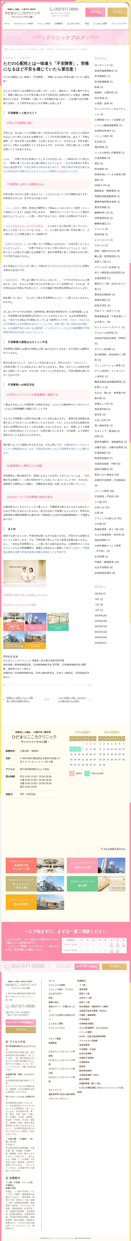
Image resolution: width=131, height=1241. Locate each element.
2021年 (99, 632)
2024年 (99, 615)
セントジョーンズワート (110, 327)
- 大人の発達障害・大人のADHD (92, 1028)
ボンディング (104, 65)
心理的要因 (102, 158)
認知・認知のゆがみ (107, 251)
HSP (99, 436)
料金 (87, 23)
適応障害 (101, 147)
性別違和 (101, 169)
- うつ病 (81, 985)
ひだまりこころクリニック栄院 (19, 604)
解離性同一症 (104, 212)
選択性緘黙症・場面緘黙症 (111, 442)
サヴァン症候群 (105, 349)
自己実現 (101, 98)
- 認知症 (81, 1066)
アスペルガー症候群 (107, 267)
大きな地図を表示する (114, 849)
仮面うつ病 (102, 261)
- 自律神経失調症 (85, 1023)
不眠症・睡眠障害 (107, 562)
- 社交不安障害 (84, 1053)
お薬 (99, 513)
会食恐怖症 (102, 278)
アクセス (117, 12)
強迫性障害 (60, 266)
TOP (6, 49)
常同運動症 (102, 76)
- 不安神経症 (83, 1019)
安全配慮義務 (104, 81)
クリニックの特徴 (57, 985)
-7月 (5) (99, 604)
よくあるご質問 (100, 23)
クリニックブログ (119, 23)
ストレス (101, 229)
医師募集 (53, 1043)
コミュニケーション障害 (110, 365)
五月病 (100, 141)
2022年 (99, 626)
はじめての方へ (74, 23)
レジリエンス (104, 240)
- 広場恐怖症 (83, 1062)
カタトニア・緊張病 (107, 431)
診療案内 (59, 23)
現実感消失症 (104, 218)
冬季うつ (101, 387)
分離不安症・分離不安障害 (111, 447)
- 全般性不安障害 (85, 1058)
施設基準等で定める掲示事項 (62, 1094)
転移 (99, 87)
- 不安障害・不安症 (86, 1049)
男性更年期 (102, 409)
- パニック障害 (84, 1032)
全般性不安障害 (14, 244)
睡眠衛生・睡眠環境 (107, 191)
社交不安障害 (104, 567)
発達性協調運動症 (106, 71)
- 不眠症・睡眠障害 (86, 1015)
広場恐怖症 (102, 453)
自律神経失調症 (105, 573)
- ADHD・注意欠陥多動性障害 (91, 1036)
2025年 (99, 593)
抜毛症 (100, 414)
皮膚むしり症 (104, 404)
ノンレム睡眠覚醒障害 (108, 125)
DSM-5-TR (102, 185)
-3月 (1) (99, 610)
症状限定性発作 (105, 131)
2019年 (99, 643)
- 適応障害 (82, 989)
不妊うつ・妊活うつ (107, 311)
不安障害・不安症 (107, 496)
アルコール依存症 (106, 333)
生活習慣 (101, 556)
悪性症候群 (102, 207)
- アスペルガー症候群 (87, 1041)
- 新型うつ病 (83, 993)
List (46, 699)
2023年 (99, 621)
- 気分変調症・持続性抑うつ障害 (92, 1006)
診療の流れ (54, 1002)
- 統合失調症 (83, 1079)
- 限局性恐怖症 (84, 1071)
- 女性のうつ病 (84, 998)
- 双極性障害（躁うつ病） (89, 1083)
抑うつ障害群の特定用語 (110, 272)
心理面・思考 (104, 103)
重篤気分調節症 (105, 294)
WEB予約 (95, 12)
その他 (100, 524)
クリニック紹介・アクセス (61, 989)
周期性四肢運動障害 (107, 196)
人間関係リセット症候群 (110, 120)
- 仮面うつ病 (83, 1002)
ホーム (7, 23)
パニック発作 (104, 136)
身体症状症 (102, 300)
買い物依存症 (104, 425)
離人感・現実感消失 (107, 256)
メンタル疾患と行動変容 (110, 152)
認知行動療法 (104, 469)
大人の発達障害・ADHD (109, 534)
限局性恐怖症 (104, 458)
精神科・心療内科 (106, 92)
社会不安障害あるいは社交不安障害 (24, 226)
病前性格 (101, 234)
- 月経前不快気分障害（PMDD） (92, 1011)
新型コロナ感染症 (107, 474)
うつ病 (101, 502)
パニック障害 (12, 208)
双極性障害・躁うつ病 (109, 529)
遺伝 (99, 163)
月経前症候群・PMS (107, 464)
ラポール (101, 245)
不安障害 (61, 171)
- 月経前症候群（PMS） (88, 1075)
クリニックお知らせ (108, 518)
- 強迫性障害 (83, 1045)
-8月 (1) (99, 599)
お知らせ (102, 507)
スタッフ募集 (55, 1039)
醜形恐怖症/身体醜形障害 (110, 382)
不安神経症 (21, 266)
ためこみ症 (102, 420)
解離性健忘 (102, 223)
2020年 (99, 637)
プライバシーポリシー (59, 1099)
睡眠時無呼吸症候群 (107, 201)
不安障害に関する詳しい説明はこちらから (25, 595)
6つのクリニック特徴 (23, 23)
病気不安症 (102, 305)
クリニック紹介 (44, 23)
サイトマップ (55, 1090)
